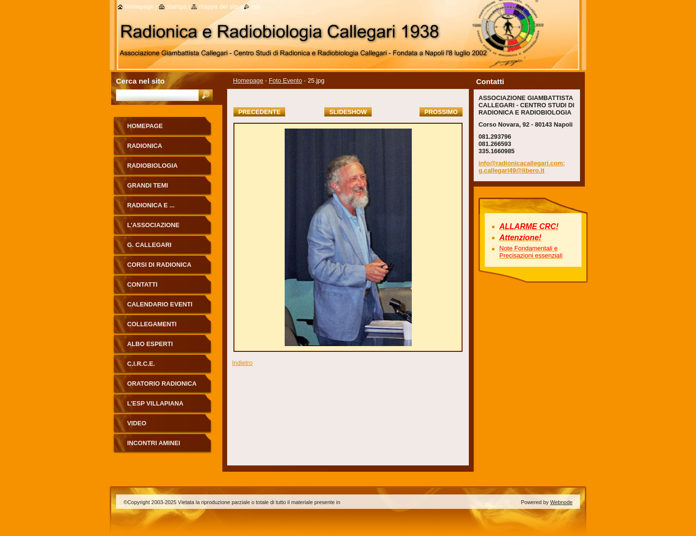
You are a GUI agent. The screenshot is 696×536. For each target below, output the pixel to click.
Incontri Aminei (153, 443)
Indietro (242, 362)
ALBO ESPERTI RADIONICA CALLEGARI (163, 347)
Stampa (176, 6)
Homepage (248, 80)
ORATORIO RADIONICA (162, 383)
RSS (255, 6)
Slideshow (348, 112)
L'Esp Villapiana (155, 403)
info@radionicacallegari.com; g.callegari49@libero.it (521, 166)
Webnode (561, 502)
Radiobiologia (152, 165)
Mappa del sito (219, 6)
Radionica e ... (150, 205)
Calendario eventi (159, 304)
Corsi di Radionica (159, 264)
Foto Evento (285, 80)
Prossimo (441, 112)
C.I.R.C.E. (141, 363)
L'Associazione (153, 225)
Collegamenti (151, 324)
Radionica (144, 145)
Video (136, 423)
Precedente (259, 112)
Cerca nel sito (140, 81)
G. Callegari (149, 244)
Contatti (142, 284)
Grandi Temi (147, 185)
